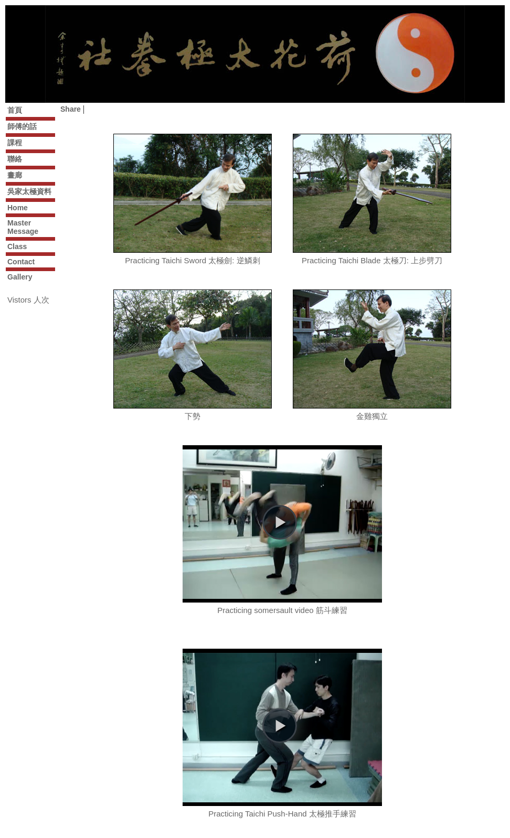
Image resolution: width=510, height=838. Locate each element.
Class (17, 246)
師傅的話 (22, 126)
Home (17, 207)
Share (70, 109)
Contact (21, 261)
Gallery (19, 277)
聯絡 (14, 159)
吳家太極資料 (29, 191)
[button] (279, 522)
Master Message (22, 227)
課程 (14, 142)
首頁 (14, 110)
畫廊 (14, 175)
